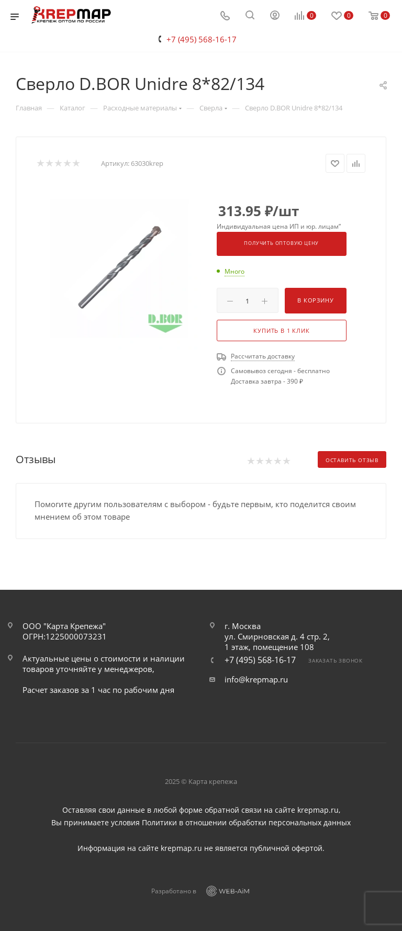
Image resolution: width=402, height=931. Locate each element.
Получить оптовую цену (281, 243)
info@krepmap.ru (256, 679)
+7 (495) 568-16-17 (201, 39)
